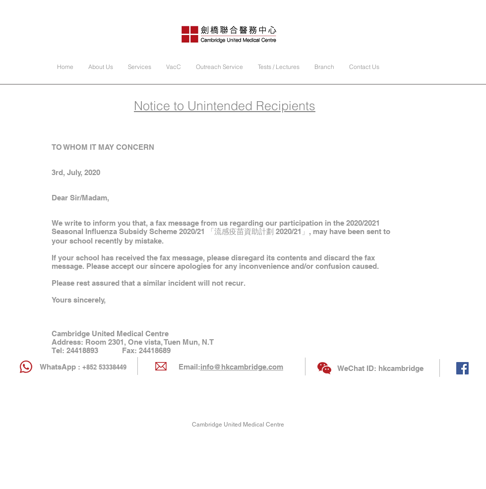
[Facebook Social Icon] (462, 368)
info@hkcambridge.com (241, 367)
